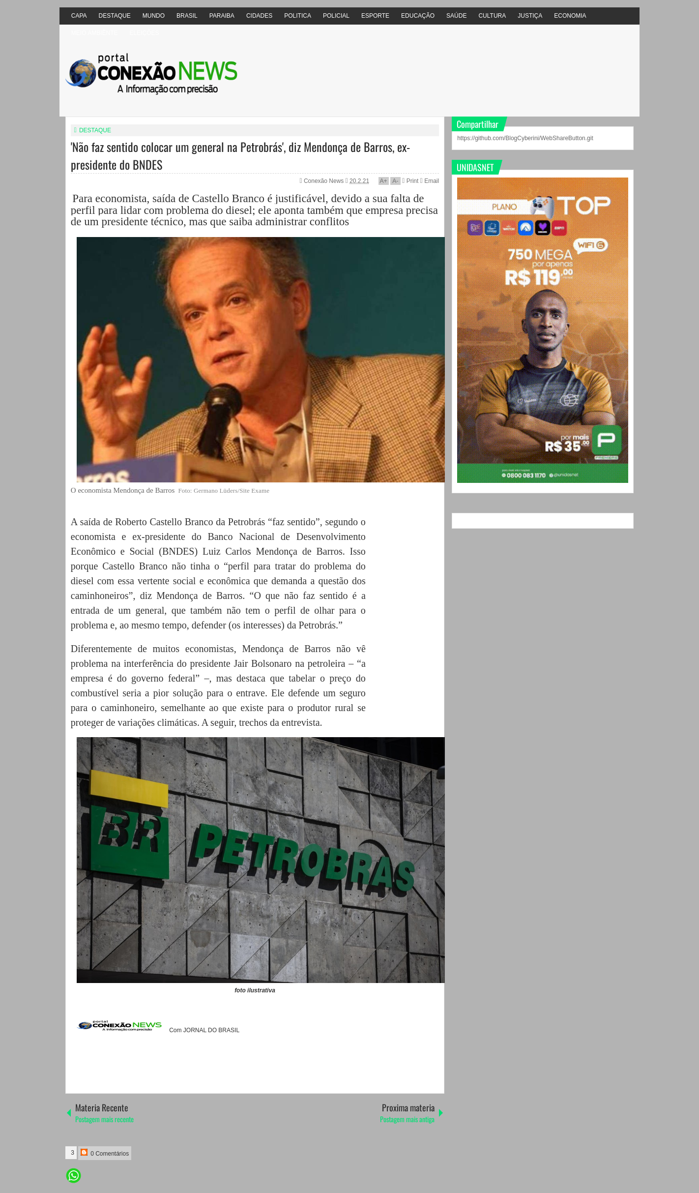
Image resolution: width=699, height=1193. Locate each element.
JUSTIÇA (530, 15)
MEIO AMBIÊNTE (94, 33)
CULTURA (492, 15)
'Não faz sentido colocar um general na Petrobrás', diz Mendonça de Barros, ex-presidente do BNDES (240, 155)
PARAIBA (221, 15)
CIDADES (259, 15)
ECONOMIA (570, 15)
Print (410, 181)
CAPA (79, 15)
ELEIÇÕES (144, 33)
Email (429, 181)
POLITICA (297, 15)
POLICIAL (336, 15)
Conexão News (325, 181)
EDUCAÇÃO (418, 15)
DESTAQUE (115, 15)
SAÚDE (456, 15)
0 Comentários (105, 1153)
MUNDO (154, 15)
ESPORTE (375, 15)
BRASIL (187, 15)
